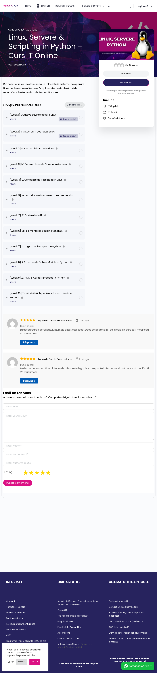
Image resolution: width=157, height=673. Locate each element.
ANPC (9, 635)
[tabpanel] (44, 88)
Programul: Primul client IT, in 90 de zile (26, 640)
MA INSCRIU (126, 82)
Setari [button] (11, 661)
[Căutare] (129, 6)
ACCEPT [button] (34, 662)
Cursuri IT (62, 610)
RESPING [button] (21, 662)
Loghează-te (144, 6)
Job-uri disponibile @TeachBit (72, 615)
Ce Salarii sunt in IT (118, 601)
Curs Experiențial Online (22, 29)
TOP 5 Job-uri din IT (119, 627)
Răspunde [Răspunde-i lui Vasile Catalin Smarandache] (29, 342)
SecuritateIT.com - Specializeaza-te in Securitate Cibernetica (77, 603)
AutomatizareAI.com (68, 644)
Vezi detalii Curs (19, 64)
